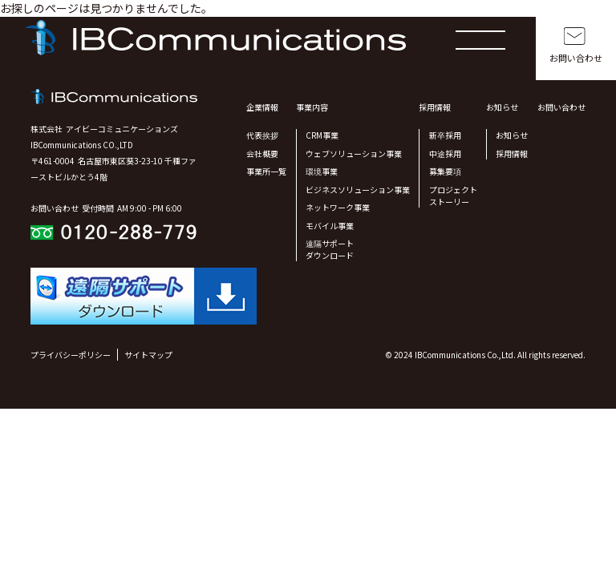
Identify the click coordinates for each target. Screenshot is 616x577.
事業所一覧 (266, 171)
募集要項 (445, 171)
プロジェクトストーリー (453, 196)
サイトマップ (148, 355)
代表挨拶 (262, 135)
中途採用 (445, 153)
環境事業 (322, 171)
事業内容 (312, 107)
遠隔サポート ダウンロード (330, 249)
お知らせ (502, 107)
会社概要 (262, 153)
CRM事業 (322, 135)
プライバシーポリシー (70, 355)
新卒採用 (445, 135)
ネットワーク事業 (338, 207)
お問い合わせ (575, 57)
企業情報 (262, 107)
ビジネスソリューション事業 (358, 190)
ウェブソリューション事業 (354, 153)
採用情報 (435, 107)
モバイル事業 (330, 226)
